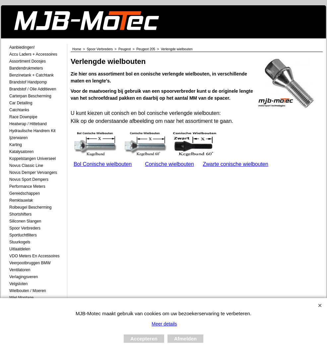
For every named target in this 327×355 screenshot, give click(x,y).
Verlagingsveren (23, 277)
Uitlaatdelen (19, 249)
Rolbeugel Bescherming (30, 207)
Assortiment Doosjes (27, 61)
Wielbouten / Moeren (27, 290)
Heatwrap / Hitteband (28, 124)
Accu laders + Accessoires (33, 54)
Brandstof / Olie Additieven (32, 89)
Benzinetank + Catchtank (31, 75)
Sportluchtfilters (23, 235)
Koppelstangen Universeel (32, 158)
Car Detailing (20, 103)
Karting (15, 144)
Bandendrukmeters (26, 68)
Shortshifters (20, 214)
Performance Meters (27, 186)
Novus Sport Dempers (28, 179)
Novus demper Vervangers (33, 172)
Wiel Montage (21, 297)
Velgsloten (18, 283)
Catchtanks (19, 110)
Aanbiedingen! (22, 47)
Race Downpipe (23, 117)
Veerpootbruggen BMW (30, 263)
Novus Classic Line (26, 165)
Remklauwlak (21, 200)
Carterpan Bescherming (30, 96)
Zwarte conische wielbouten (235, 164)
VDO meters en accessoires (34, 256)
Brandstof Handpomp (28, 82)
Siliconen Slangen (25, 221)
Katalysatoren (21, 151)
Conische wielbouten (169, 164)
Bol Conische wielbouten (103, 164)
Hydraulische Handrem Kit (32, 130)
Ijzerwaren (18, 137)
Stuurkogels (19, 242)
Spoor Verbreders (24, 228)
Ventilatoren (19, 270)
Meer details (164, 324)
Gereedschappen (24, 193)
